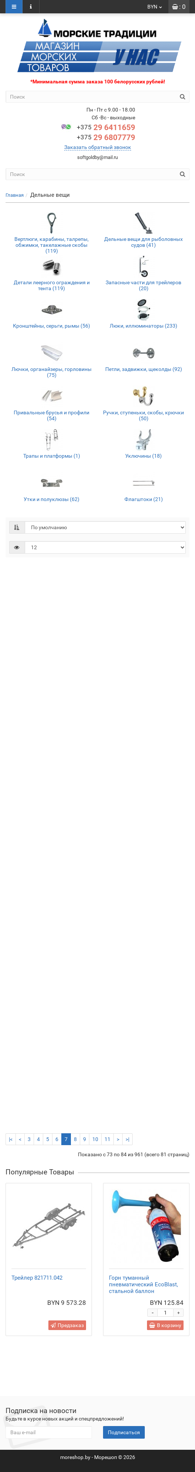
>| (127, 1139)
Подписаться (124, 1432)
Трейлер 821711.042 (36, 1277)
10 (95, 1139)
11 (107, 1139)
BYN (155, 7)
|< (11, 1139)
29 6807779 (106, 137)
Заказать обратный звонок (97, 147)
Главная (15, 195)
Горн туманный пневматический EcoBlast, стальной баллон (143, 1284)
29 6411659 (106, 127)
